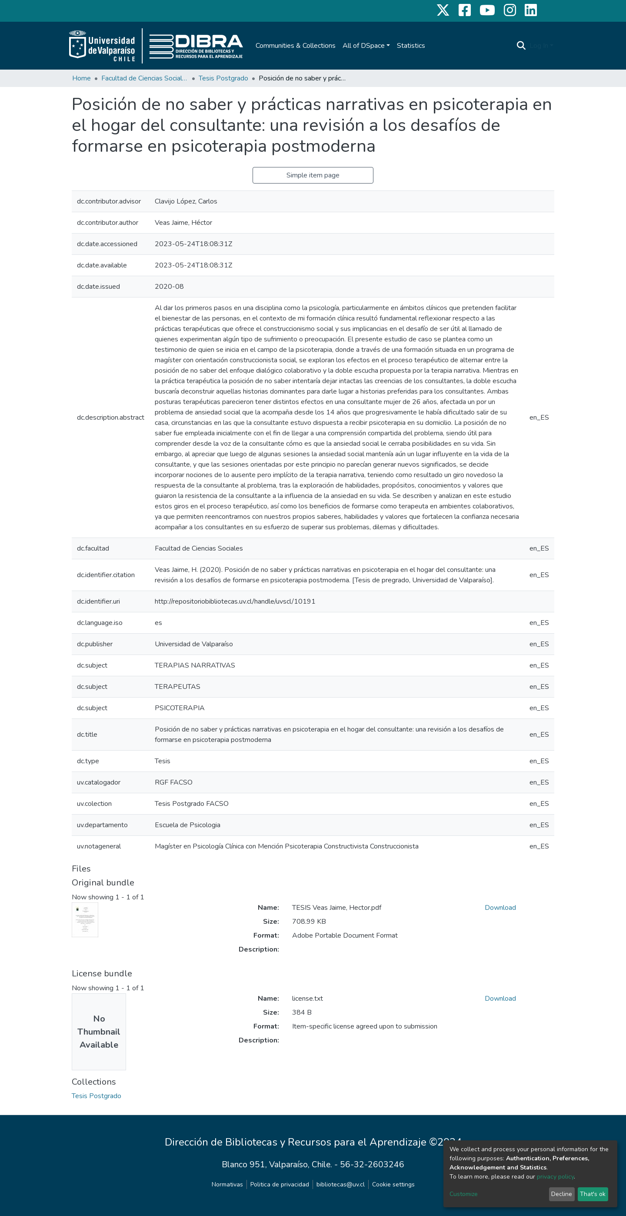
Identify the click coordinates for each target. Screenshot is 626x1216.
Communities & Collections (296, 45)
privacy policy (555, 1177)
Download (500, 907)
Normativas (227, 1184)
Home (81, 78)
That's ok (593, 1194)
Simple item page (313, 175)
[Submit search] (521, 45)
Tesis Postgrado (223, 78)
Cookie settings (393, 1184)
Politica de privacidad (279, 1184)
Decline (561, 1194)
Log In (538, 45)
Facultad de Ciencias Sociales (144, 78)
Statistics (411, 45)
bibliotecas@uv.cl (340, 1184)
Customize (464, 1194)
